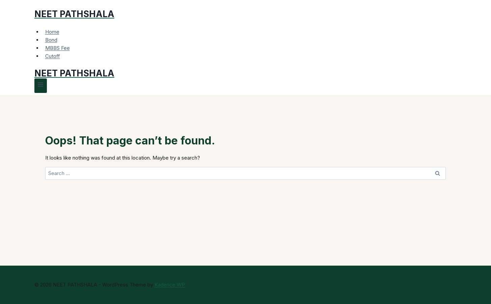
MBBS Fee (57, 48)
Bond (51, 40)
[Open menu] (40, 85)
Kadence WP (169, 284)
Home (52, 32)
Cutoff (52, 56)
